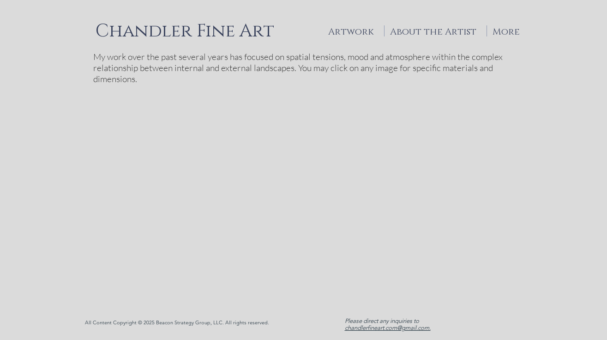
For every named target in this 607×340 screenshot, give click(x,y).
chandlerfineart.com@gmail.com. (388, 327)
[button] (303, 196)
